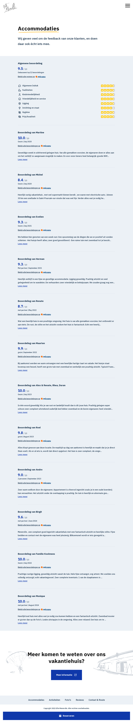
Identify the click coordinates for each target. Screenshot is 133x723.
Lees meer (22, 159)
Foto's (68, 700)
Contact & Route (97, 700)
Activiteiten (54, 700)
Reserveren (66, 715)
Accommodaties (36, 700)
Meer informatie (66, 675)
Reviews (80, 700)
